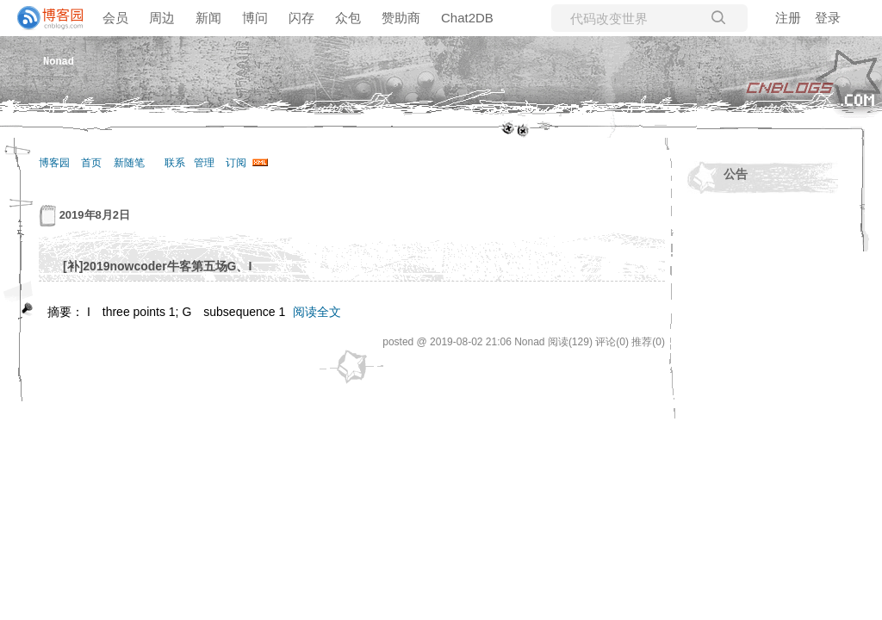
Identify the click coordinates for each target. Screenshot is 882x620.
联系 (175, 163)
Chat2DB (467, 17)
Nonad (58, 60)
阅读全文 (317, 312)
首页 (91, 163)
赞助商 (401, 17)
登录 (828, 17)
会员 (115, 17)
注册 (788, 17)
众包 (348, 17)
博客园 (54, 163)
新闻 (208, 17)
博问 (255, 17)
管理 (204, 163)
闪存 (301, 17)
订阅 (236, 163)
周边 (162, 17)
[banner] (43, 18)
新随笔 (129, 163)
